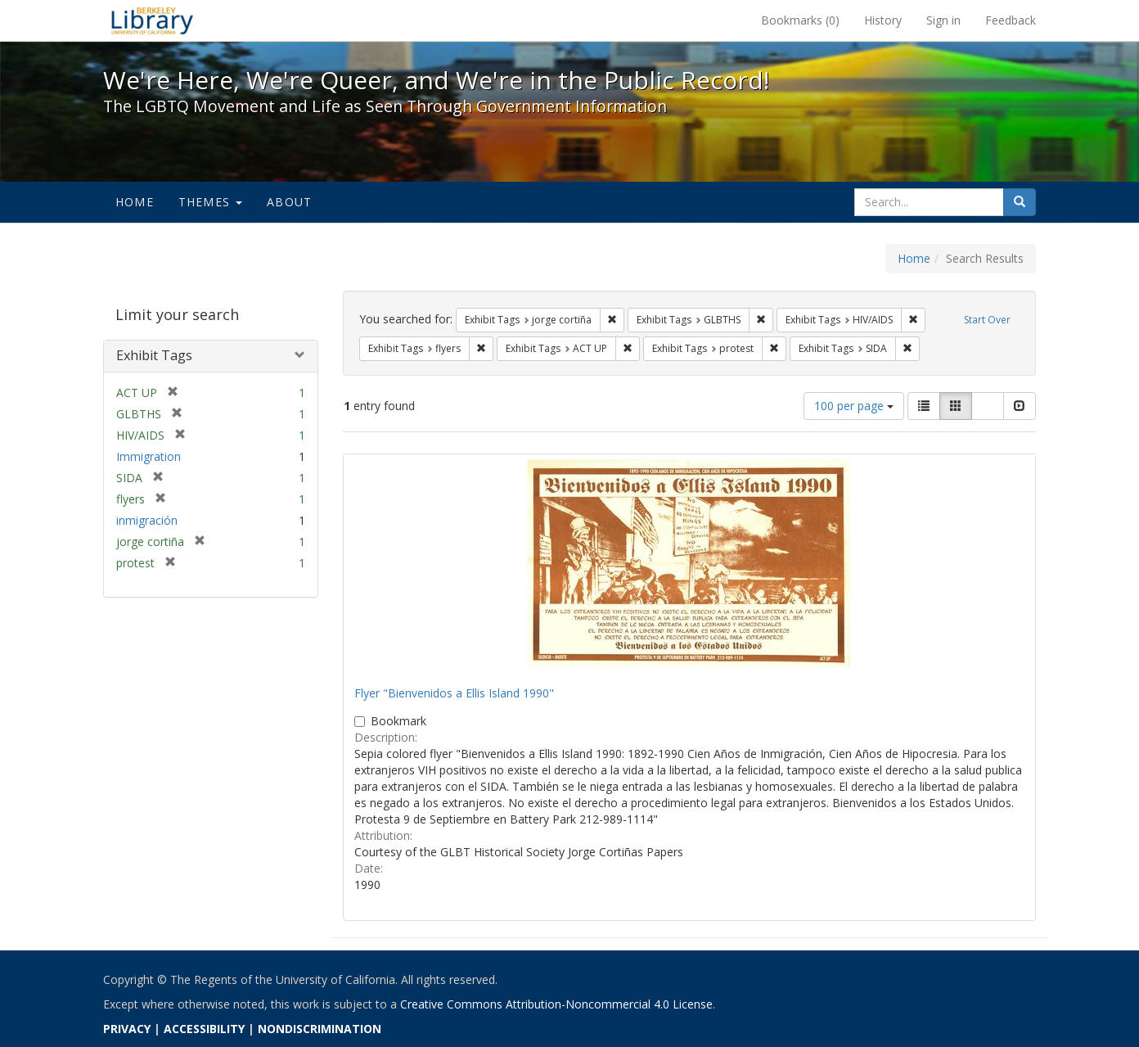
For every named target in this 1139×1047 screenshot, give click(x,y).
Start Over (987, 320)
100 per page (854, 405)
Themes (210, 202)
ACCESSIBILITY (204, 1028)
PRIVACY (127, 1028)
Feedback (1010, 20)
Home (134, 202)
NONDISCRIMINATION (319, 1028)
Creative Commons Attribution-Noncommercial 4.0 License (556, 1004)
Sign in (943, 20)
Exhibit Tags (154, 355)
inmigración (147, 520)
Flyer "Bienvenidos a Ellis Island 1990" (454, 693)
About (289, 202)
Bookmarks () (800, 20)
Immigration (148, 456)
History (883, 20)
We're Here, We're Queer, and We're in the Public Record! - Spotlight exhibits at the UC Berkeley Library (152, 20)
